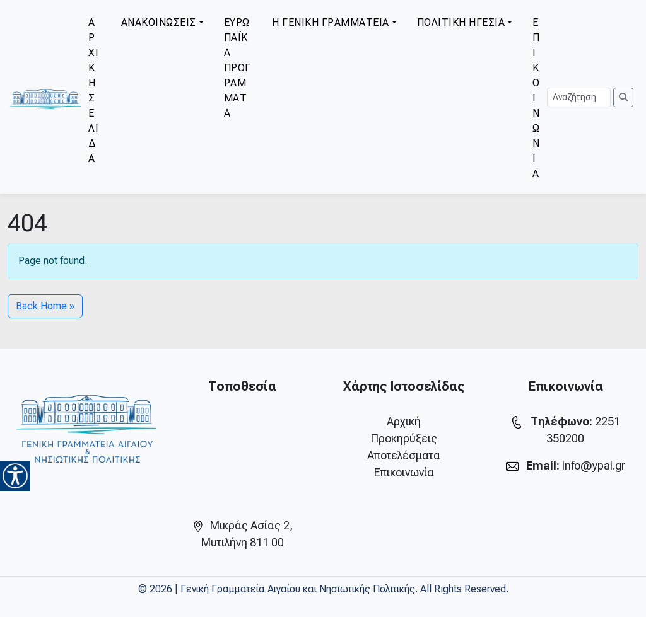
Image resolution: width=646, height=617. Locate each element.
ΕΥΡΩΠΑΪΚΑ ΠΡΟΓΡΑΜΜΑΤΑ (237, 67)
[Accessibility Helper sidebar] (15, 476)
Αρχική (404, 421)
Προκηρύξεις (404, 438)
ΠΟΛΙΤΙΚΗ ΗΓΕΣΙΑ (461, 22)
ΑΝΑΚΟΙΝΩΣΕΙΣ (158, 22)
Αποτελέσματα (403, 455)
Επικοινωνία (404, 472)
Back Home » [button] (45, 306)
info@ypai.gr (593, 465)
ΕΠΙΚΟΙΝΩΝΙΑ (536, 98)
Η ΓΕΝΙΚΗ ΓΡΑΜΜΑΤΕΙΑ (330, 22)
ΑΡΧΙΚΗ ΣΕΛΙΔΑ (93, 90)
